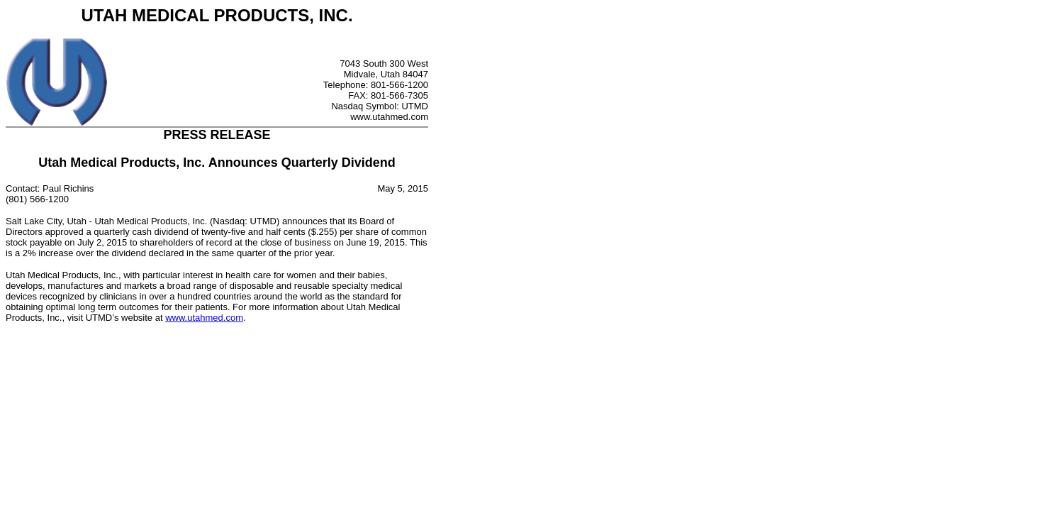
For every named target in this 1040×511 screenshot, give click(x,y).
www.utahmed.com (204, 317)
